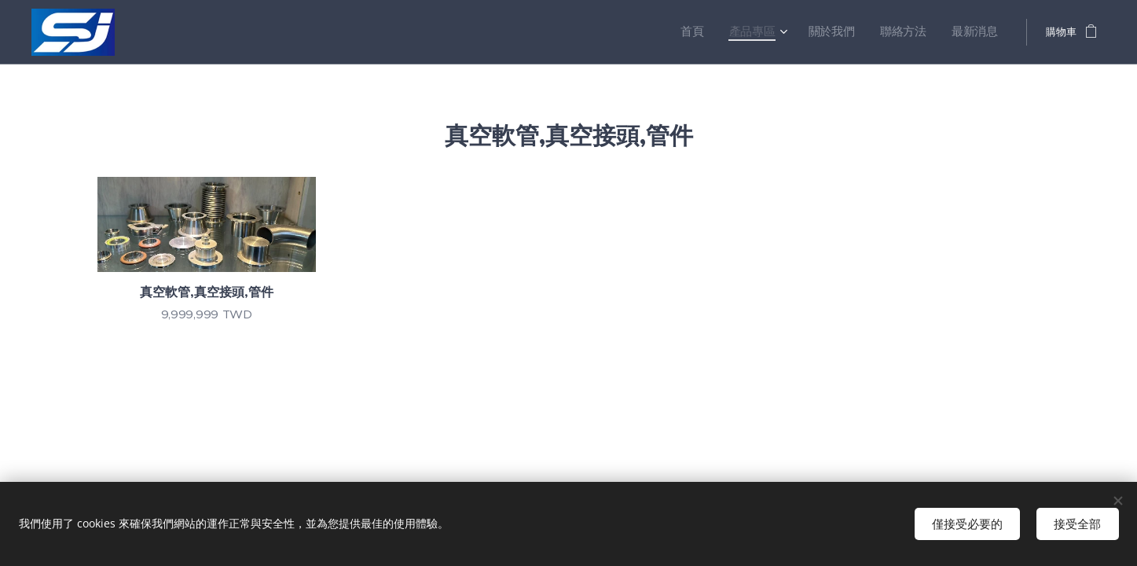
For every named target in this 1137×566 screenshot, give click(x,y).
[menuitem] (720, 32)
